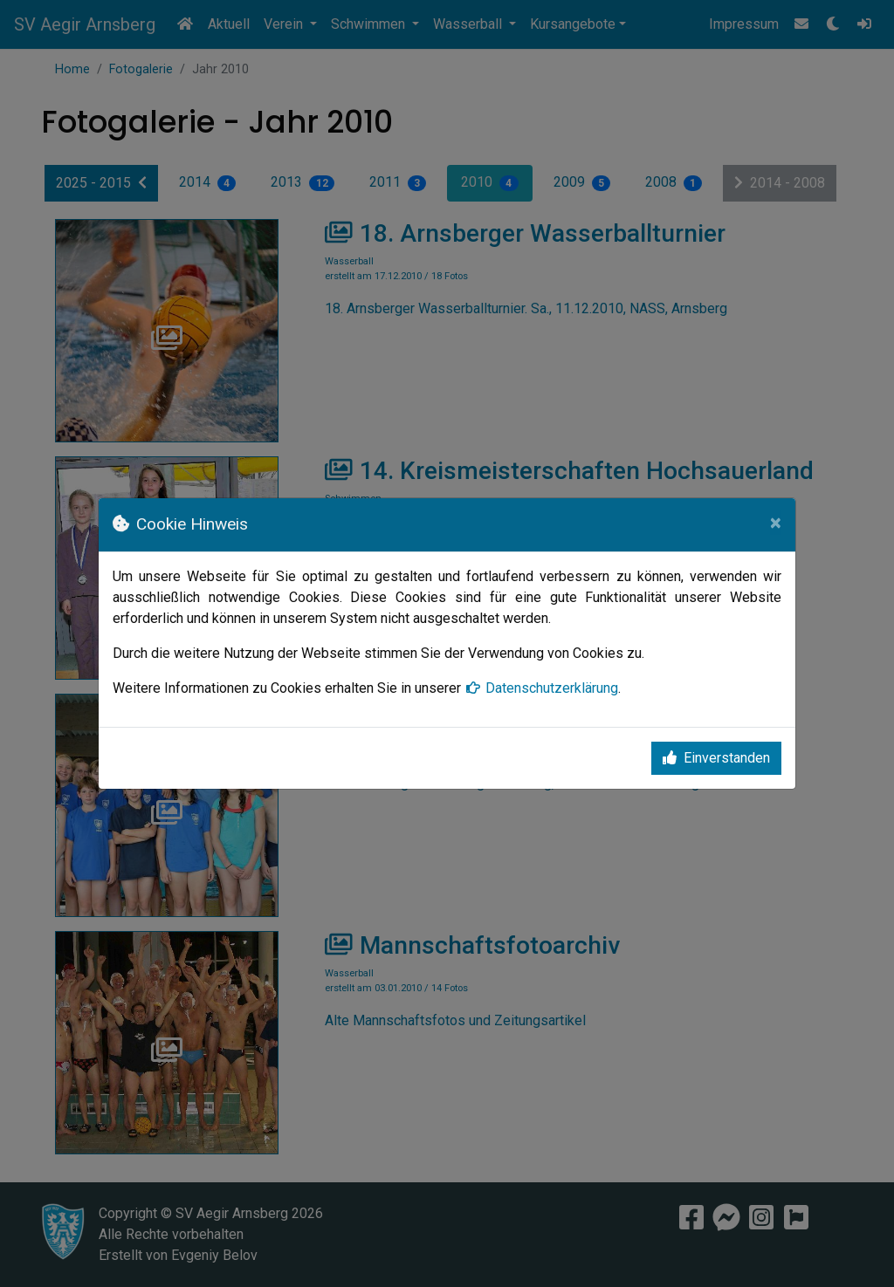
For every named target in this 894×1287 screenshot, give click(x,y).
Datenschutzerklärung (541, 688)
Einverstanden (716, 758)
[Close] (775, 522)
